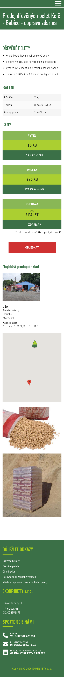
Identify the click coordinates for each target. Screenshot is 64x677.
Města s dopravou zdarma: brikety (21, 582)
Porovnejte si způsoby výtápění (19, 577)
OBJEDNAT (32, 247)
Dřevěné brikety (11, 561)
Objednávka (9, 571)
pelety (44, 582)
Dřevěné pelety (11, 566)
